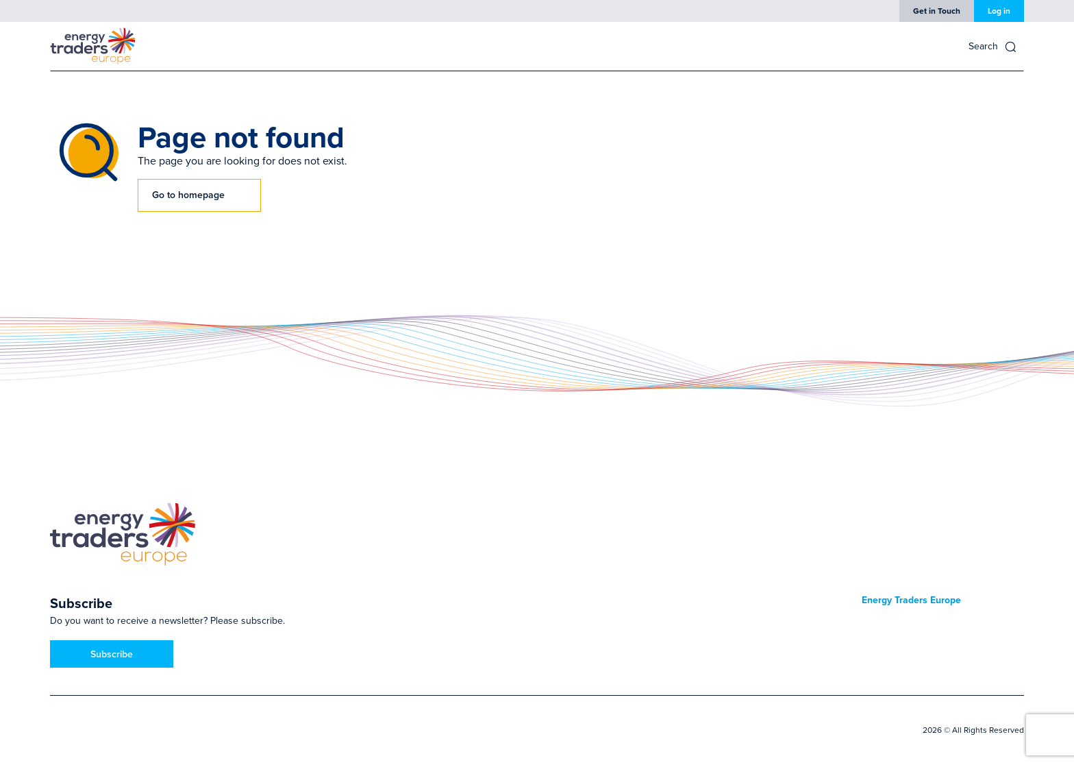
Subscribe (111, 654)
